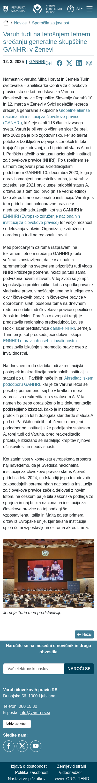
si (78, 9)
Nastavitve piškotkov (27, 779)
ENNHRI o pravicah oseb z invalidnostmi (40, 341)
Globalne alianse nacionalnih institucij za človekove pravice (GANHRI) (46, 116)
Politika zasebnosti (32, 772)
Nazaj (84, 634)
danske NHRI (62, 328)
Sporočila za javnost (50, 23)
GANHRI (37, 61)
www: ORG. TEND (72, 779)
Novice (20, 23)
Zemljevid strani (71, 766)
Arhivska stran (16, 724)
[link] (70, 8)
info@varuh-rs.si (35, 712)
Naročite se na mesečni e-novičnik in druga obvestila (48, 648)
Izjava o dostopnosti (29, 766)
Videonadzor (70, 772)
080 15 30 (28, 706)
